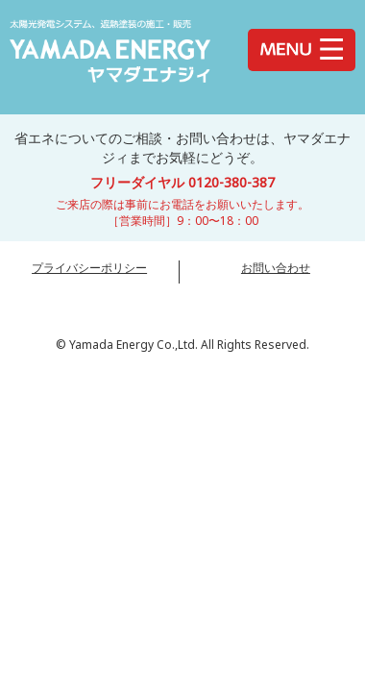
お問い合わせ (275, 268)
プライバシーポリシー (89, 268)
